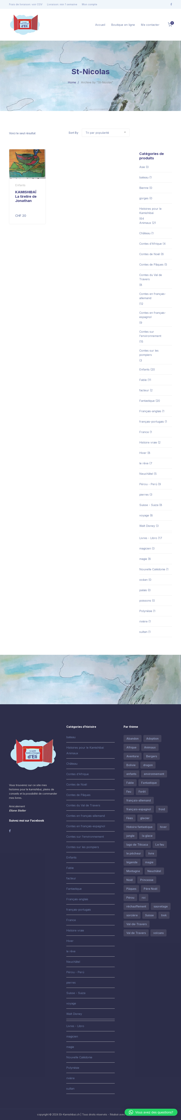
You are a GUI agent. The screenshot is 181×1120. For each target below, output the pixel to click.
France (144, 432)
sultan (143, 632)
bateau (143, 177)
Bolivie (131, 765)
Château (144, 233)
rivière (143, 621)
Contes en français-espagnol (152, 315)
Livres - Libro (148, 538)
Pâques (131, 888)
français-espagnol (138, 809)
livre (151, 853)
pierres (144, 494)
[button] (151, 1112)
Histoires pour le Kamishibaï (150, 211)
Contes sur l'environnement (150, 334)
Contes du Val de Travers (150, 277)
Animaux (145, 223)
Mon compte (89, 4)
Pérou (130, 897)
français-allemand (138, 800)
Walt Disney (147, 526)
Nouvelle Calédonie (152, 569)
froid (162, 809)
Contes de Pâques (151, 264)
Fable (143, 380)
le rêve (143, 463)
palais (143, 590)
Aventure (132, 756)
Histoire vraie (148, 442)
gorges (143, 198)
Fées (129, 818)
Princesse (146, 880)
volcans (158, 933)
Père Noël (150, 888)
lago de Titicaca (137, 844)
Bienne (143, 188)
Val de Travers (136, 933)
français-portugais (151, 421)
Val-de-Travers (136, 924)
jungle (130, 835)
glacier (145, 818)
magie (143, 559)
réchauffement (136, 906)
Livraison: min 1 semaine (62, 4)
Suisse (149, 915)
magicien (145, 548)
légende (132, 862)
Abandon (132, 738)
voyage (144, 515)
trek (164, 915)
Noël (129, 880)
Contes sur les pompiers (149, 353)
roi (143, 897)
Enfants (144, 369)
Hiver (143, 453)
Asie (142, 167)
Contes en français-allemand (152, 296)
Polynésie (145, 611)
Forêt (142, 791)
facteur (144, 390)
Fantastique (147, 400)
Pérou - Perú (148, 484)
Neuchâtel (146, 473)
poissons (145, 600)
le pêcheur (133, 853)
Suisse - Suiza (148, 505)
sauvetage (161, 906)
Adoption (152, 738)
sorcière (132, 915)
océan (143, 579)
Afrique (131, 747)
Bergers (151, 756)
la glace (147, 835)
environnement (154, 774)
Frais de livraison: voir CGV (25, 4)
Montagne (133, 871)
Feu (128, 791)
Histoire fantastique (139, 827)
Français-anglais (150, 411)
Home (72, 82)
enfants (131, 774)
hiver (163, 827)
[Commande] (106, 133)
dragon (148, 765)
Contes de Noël (149, 254)
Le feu (159, 844)
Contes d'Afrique (150, 243)
